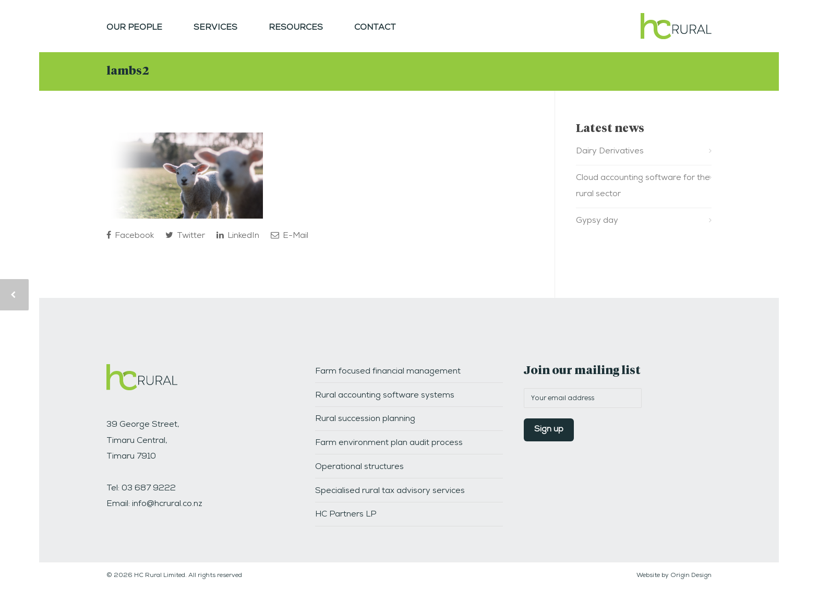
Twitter (185, 236)
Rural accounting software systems (384, 396)
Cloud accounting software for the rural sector (643, 186)
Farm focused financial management (388, 372)
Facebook (130, 236)
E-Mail (289, 236)
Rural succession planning (365, 419)
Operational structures (359, 467)
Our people (134, 28)
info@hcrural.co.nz (167, 504)
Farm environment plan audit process (389, 443)
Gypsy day (597, 221)
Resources (296, 28)
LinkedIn (237, 236)
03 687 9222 (149, 489)
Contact (375, 28)
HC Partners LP (345, 515)
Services (215, 28)
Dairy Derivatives (610, 152)
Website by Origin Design (674, 576)
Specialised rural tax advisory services (390, 491)
